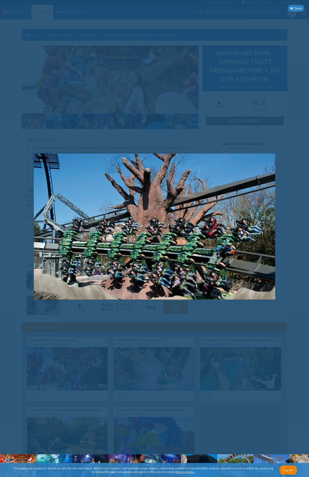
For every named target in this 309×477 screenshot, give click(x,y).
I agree (288, 470)
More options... (185, 472)
